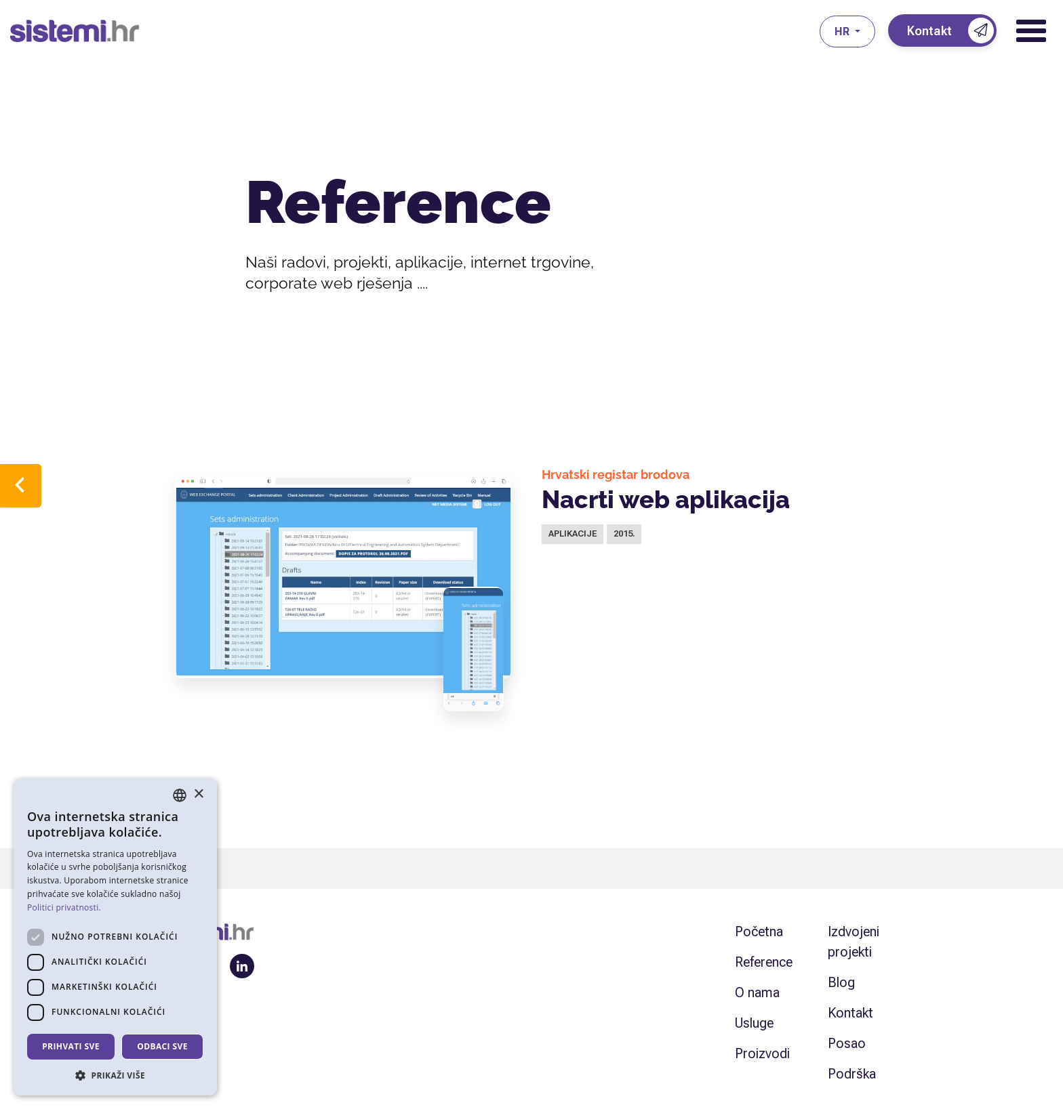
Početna (759, 931)
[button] (115, 1075)
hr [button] (843, 31)
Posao (847, 1043)
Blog (841, 982)
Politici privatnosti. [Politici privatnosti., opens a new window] (64, 907)
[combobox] (179, 795)
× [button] (198, 794)
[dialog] (115, 936)
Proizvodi (762, 1053)
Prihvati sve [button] (71, 1046)
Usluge (754, 1023)
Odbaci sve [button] (162, 1046)
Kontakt (850, 1013)
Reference (764, 962)
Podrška (852, 1074)
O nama (757, 992)
